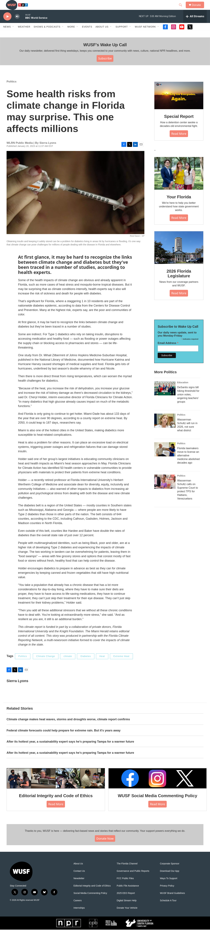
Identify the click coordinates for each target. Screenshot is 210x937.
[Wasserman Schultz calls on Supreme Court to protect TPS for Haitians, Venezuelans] (165, 489)
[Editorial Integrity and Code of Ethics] (56, 786)
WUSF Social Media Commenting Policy (157, 803)
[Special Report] (178, 103)
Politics (11, 88)
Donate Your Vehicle (127, 915)
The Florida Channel (127, 871)
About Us (78, 871)
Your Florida (179, 204)
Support (122, 34)
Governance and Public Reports (133, 878)
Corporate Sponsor (169, 871)
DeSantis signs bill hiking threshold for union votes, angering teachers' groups (188, 401)
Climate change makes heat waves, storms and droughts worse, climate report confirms (68, 726)
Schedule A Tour (168, 908)
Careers (78, 908)
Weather (24, 34)
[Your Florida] (178, 180)
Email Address (168, 350)
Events (87, 34)
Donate (198, 8)
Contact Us (79, 878)
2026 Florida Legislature (179, 281)
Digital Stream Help (126, 908)
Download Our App (169, 878)
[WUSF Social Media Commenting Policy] (157, 786)
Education (182, 390)
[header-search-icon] (182, 8)
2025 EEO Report (126, 900)
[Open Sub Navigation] (13, 34)
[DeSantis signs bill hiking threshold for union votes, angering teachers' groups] (165, 396)
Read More (178, 141)
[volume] (17, 24)
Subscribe (105, 66)
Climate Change (45, 663)
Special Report (178, 123)
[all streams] (195, 23)
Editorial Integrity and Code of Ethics (56, 803)
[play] (7, 24)
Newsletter (79, 886)
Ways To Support (168, 886)
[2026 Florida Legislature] (178, 255)
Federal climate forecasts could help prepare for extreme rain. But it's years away (64, 737)
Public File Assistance (128, 893)
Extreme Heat (121, 663)
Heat (102, 663)
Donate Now (105, 846)
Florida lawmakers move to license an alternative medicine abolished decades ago (188, 462)
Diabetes (85, 663)
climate (67, 663)
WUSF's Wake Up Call (105, 52)
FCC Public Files (125, 886)
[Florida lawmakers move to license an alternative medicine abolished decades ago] (165, 457)
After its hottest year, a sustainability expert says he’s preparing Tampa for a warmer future (70, 749)
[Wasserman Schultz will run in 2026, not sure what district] (165, 428)
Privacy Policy (167, 893)
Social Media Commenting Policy (90, 900)
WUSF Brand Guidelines (172, 900)
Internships (79, 915)
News (7, 34)
